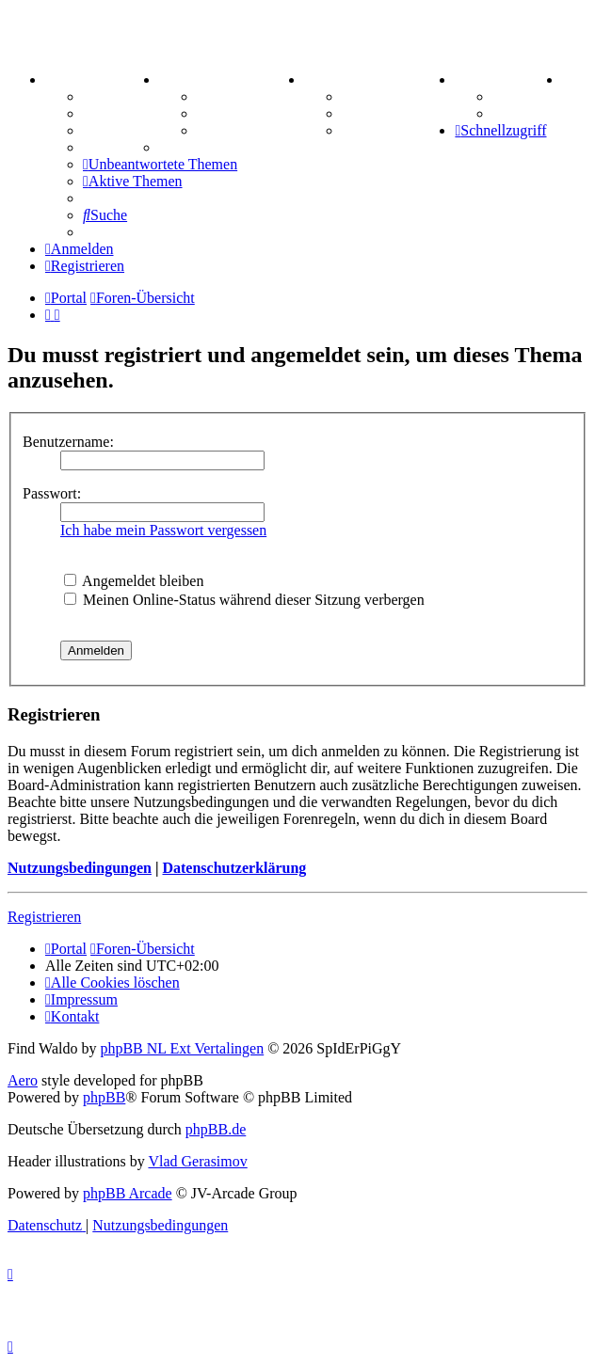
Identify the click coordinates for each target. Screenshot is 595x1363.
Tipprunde (527, 96)
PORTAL (81, 79)
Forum (105, 96)
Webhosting (121, 113)
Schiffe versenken (398, 130)
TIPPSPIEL (499, 79)
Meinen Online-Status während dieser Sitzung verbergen (244, 600)
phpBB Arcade (127, 1193)
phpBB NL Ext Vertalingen (182, 1048)
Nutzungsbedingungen (80, 868)
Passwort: (52, 493)
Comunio (522, 113)
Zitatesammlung (249, 130)
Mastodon (115, 147)
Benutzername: (68, 442)
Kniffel (364, 96)
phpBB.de (215, 1129)
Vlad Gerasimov (197, 1161)
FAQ (98, 130)
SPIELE (336, 79)
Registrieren (44, 917)
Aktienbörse (236, 96)
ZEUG (186, 79)
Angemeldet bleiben (133, 581)
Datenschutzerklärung (234, 868)
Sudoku (367, 113)
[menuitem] (566, 79)
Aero (23, 1080)
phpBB (104, 1097)
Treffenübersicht (250, 113)
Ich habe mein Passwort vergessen (163, 530)
